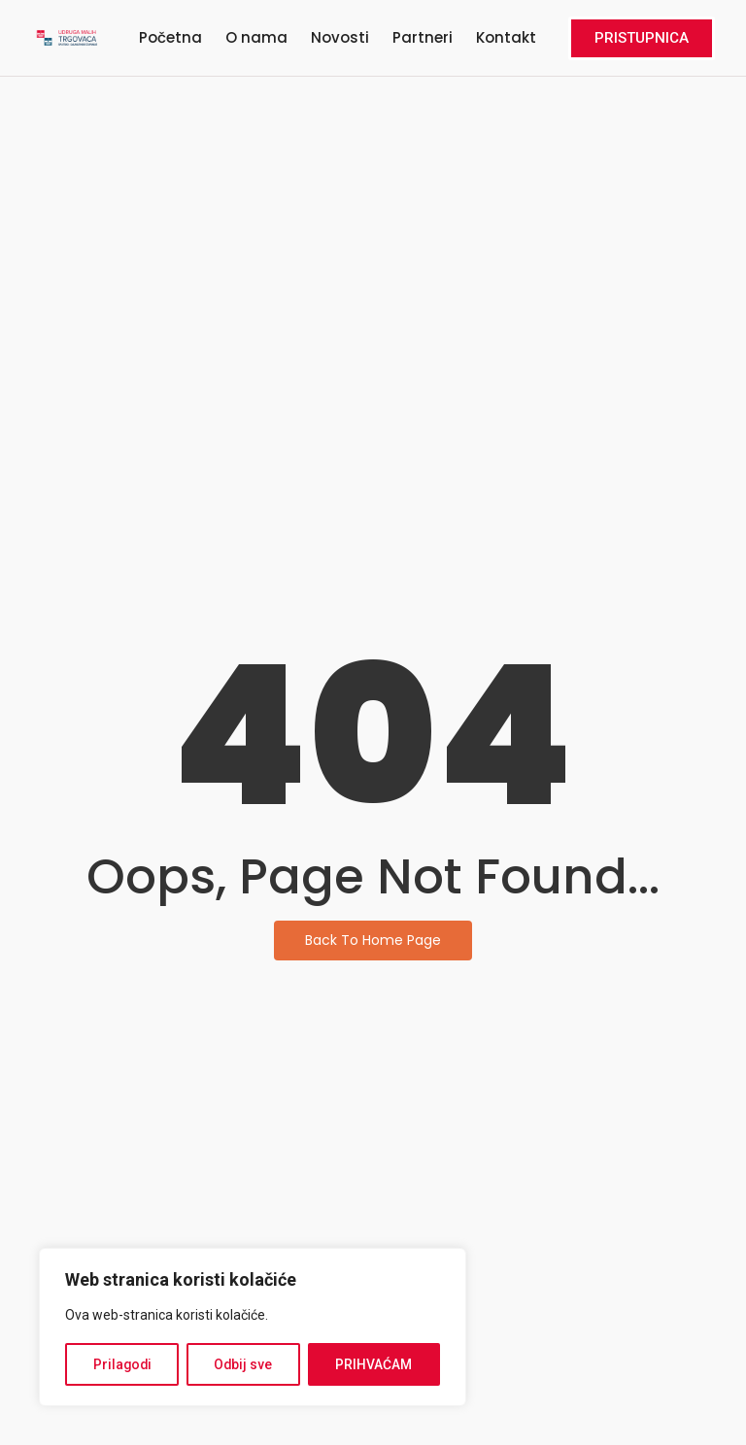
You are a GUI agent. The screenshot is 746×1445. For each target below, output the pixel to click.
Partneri (422, 37)
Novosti (340, 37)
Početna (170, 37)
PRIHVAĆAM (374, 1364)
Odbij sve (244, 1364)
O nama (256, 37)
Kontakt (506, 37)
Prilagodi (122, 1364)
